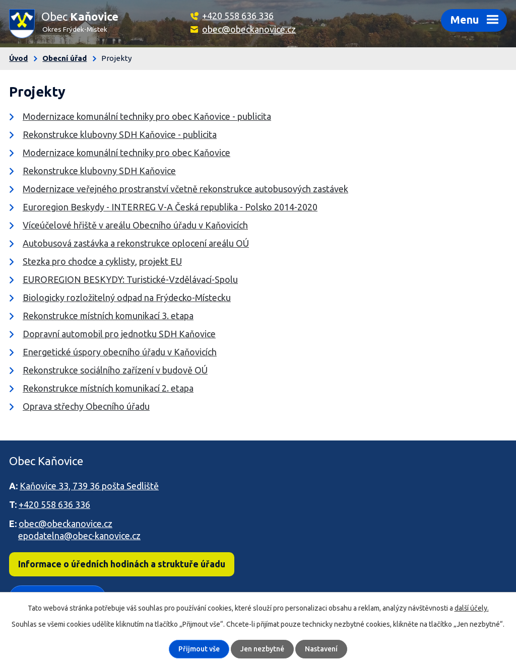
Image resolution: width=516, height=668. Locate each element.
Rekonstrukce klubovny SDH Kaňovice (99, 171)
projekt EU (160, 261)
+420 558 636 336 (238, 16)
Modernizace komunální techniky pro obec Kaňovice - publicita (147, 116)
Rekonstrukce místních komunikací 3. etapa (108, 316)
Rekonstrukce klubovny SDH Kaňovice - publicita (120, 134)
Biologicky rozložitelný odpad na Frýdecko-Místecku (127, 297)
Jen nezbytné (262, 649)
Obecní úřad (64, 58)
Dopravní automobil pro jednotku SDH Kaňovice (119, 334)
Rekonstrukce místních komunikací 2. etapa (108, 388)
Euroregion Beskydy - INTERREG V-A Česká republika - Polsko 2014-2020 (170, 207)
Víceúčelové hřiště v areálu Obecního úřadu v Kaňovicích (135, 225)
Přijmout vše (199, 649)
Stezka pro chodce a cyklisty (79, 261)
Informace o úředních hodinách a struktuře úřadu (121, 564)
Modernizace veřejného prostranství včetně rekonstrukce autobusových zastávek (185, 189)
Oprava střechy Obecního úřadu (86, 406)
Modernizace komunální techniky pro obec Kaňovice (126, 152)
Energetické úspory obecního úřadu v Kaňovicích (120, 352)
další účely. (472, 608)
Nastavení (321, 649)
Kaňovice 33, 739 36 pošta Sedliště (89, 486)
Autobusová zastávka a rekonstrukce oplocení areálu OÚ (136, 243)
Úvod (18, 58)
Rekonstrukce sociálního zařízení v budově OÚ (115, 370)
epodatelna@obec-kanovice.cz (79, 536)
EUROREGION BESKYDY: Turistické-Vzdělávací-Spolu (130, 279)
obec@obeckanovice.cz (249, 29)
